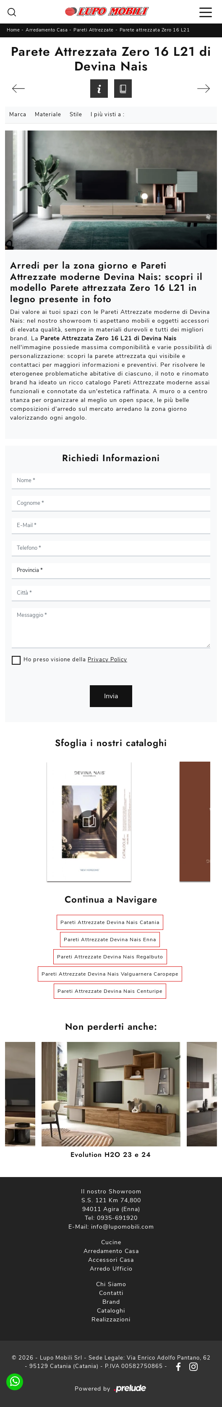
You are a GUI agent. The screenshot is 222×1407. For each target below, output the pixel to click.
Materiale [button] (48, 114)
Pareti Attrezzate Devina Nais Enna (110, 939)
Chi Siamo (111, 1284)
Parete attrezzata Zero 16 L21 (155, 30)
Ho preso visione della (75, 659)
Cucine (111, 1242)
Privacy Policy (107, 659)
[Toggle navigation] (205, 12)
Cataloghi (111, 1311)
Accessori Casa (111, 1260)
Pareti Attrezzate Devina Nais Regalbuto (110, 956)
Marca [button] (17, 114)
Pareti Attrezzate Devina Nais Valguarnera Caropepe (110, 974)
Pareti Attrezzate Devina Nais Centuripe (109, 991)
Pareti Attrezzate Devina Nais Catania (109, 922)
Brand (111, 1302)
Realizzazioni (111, 1319)
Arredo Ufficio (111, 1269)
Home (13, 30)
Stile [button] (76, 114)
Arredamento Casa (47, 30)
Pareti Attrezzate (93, 30)
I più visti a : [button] (108, 114)
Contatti (111, 1293)
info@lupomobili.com (122, 1227)
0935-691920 (117, 1218)
